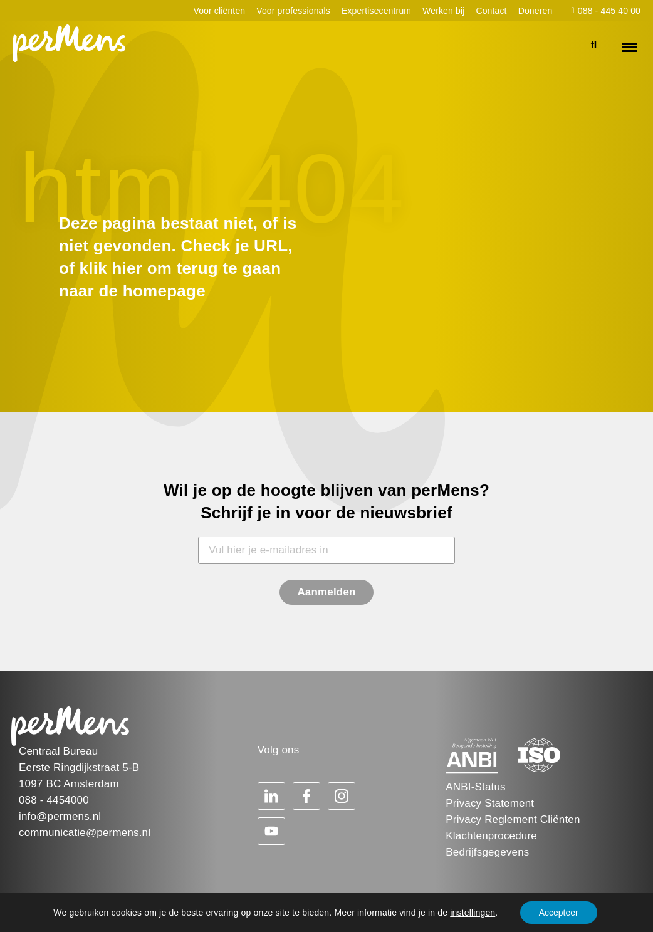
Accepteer (558, 913)
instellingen (472, 913)
